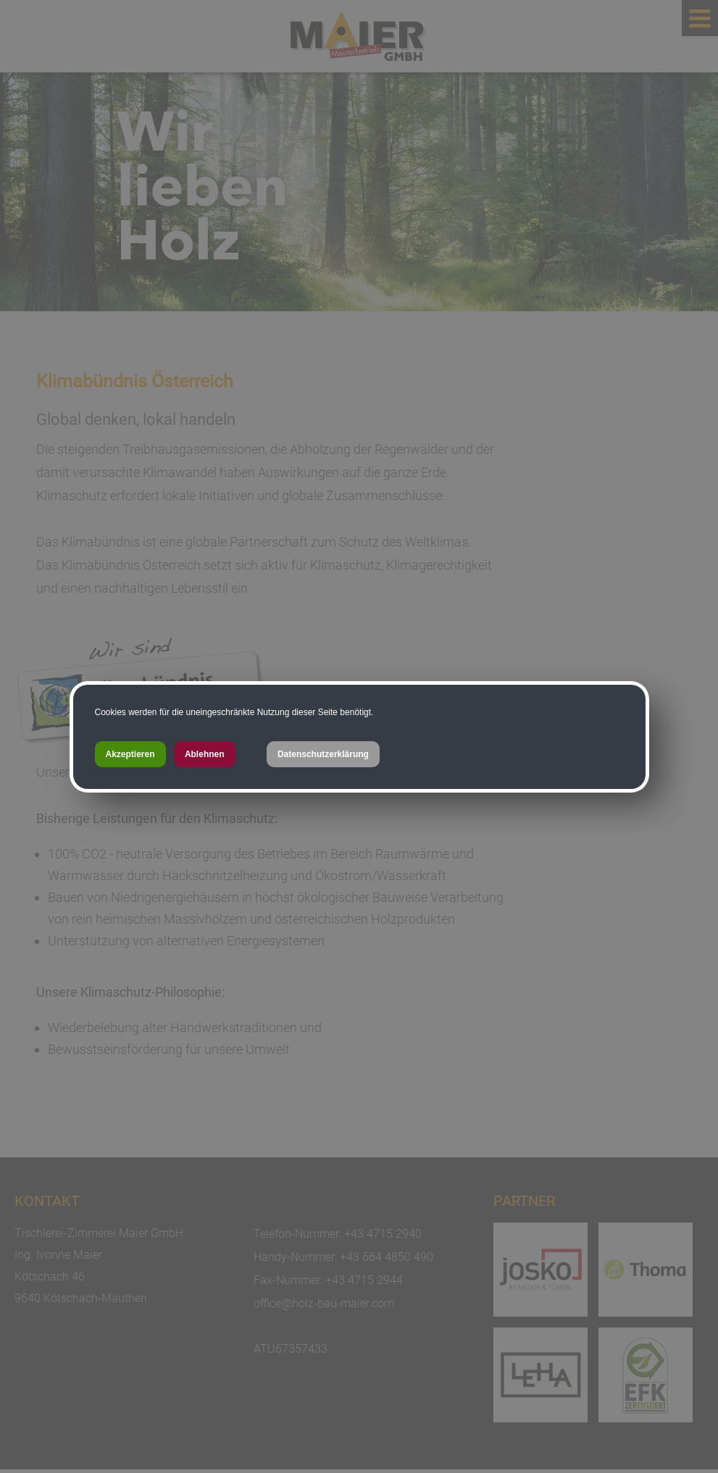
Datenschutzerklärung (323, 754)
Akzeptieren (130, 754)
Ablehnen (205, 754)
